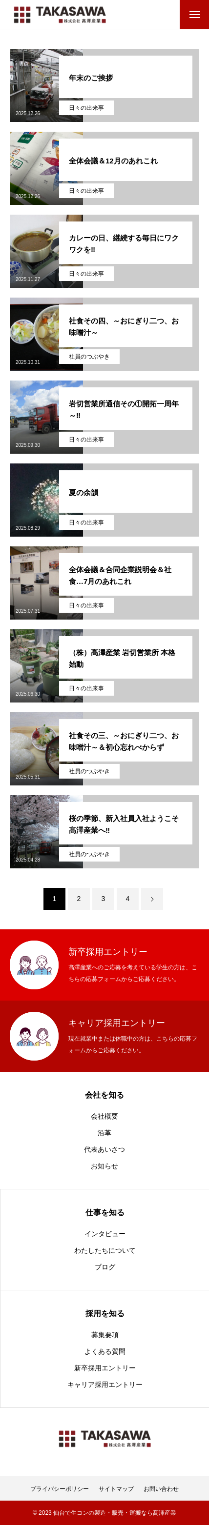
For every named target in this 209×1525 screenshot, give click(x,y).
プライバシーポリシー (59, 1488)
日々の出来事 (86, 107)
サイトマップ (116, 1488)
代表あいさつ (104, 1149)
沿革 (104, 1132)
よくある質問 (104, 1351)
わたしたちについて (105, 1250)
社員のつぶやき (89, 356)
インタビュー (104, 1233)
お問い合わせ (161, 1488)
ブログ (105, 1267)
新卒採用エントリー (105, 1367)
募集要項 (105, 1334)
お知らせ (104, 1166)
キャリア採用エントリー (105, 1384)
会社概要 (104, 1116)
